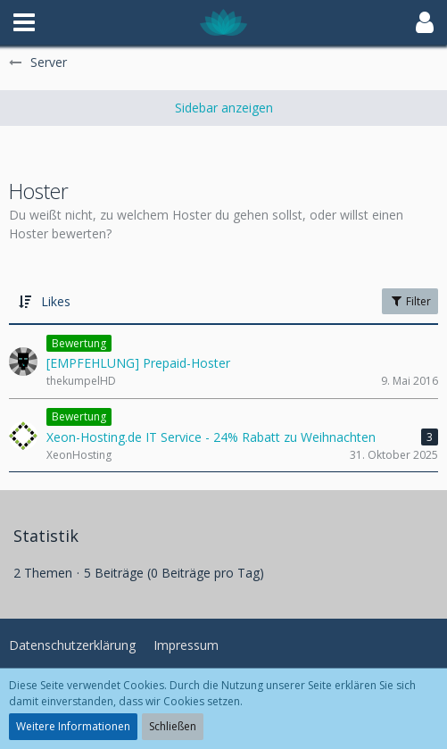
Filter (410, 301)
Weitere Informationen (73, 726)
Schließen (172, 726)
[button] (24, 22)
